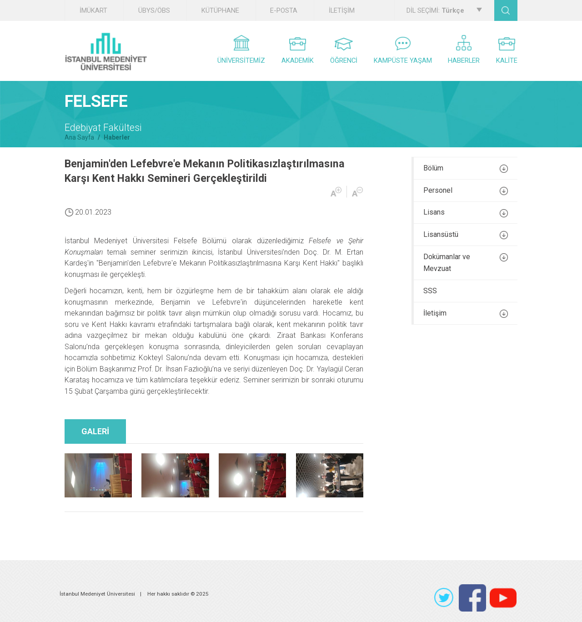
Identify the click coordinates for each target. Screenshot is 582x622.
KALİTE (506, 51)
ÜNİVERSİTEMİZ (241, 50)
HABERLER (464, 50)
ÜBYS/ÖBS (154, 10)
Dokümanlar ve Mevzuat (465, 262)
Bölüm (465, 168)
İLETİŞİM (342, 10)
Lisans (465, 212)
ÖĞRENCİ (343, 51)
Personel (465, 190)
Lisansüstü (465, 234)
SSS (430, 290)
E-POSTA (283, 10)
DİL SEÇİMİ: (444, 10)
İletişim (465, 313)
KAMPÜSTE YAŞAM (403, 51)
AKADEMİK (297, 51)
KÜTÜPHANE (220, 10)
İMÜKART (93, 10)
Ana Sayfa (79, 137)
